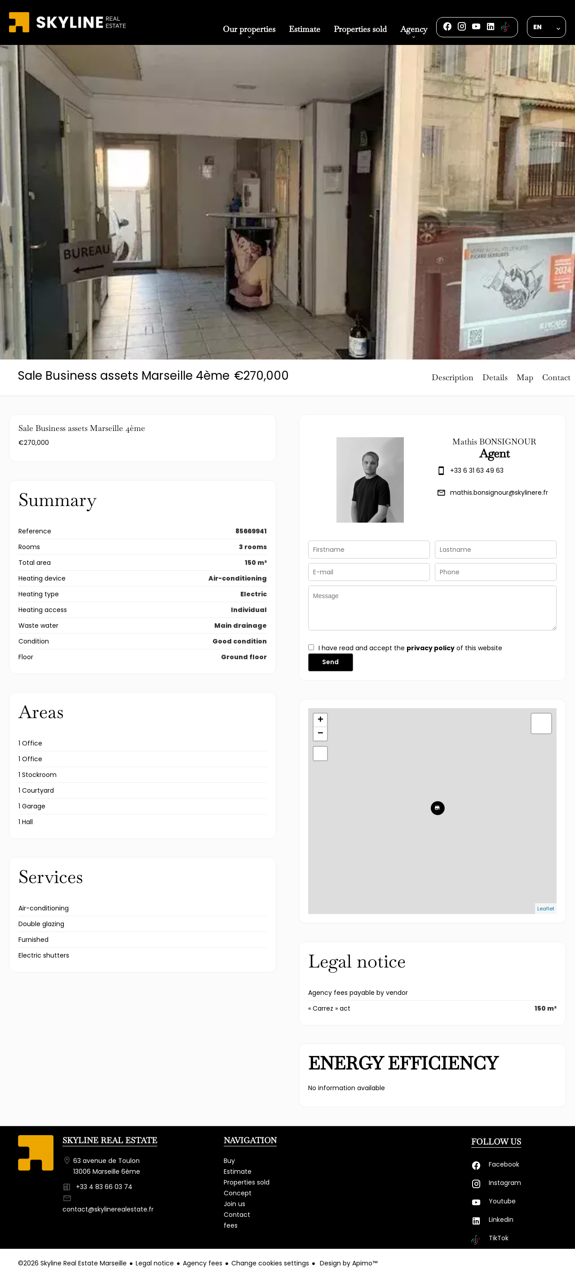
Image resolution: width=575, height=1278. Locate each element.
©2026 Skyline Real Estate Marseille (72, 1263)
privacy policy (431, 647)
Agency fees (202, 1263)
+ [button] (320, 720)
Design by (347, 1263)
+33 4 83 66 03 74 (104, 1186)
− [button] (320, 734)
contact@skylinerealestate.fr (108, 1209)
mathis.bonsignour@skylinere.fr (499, 492)
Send (330, 661)
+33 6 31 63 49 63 (477, 470)
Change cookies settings (270, 1263)
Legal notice (155, 1263)
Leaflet (545, 908)
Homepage (67, 32)
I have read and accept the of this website (410, 647)
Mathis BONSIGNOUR (494, 441)
